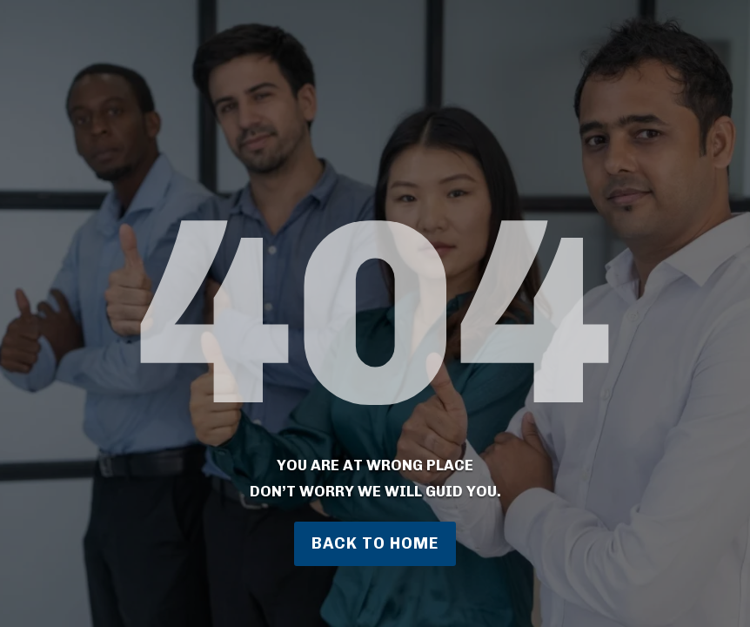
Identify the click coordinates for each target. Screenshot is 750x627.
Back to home (375, 543)
